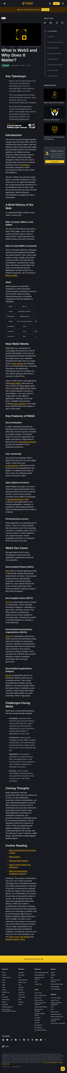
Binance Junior (22, 982)
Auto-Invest (21, 994)
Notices (4, 1002)
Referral (53, 975)
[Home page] (27, 3)
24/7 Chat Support (56, 997)
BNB (52, 977)
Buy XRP (37, 1022)
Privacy (4, 989)
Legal (3, 985)
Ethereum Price (39, 1000)
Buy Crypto (21, 975)
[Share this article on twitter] (45, 23)
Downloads (5, 1004)
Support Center (55, 1000)
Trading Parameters (56, 1014)
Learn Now (45, 9)
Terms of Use (47, 1062)
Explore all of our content (33, 959)
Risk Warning (5, 999)
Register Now (54, 161)
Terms (3, 987)
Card (19, 985)
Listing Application (39, 975)
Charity (20, 1004)
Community (5, 997)
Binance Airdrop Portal (57, 1016)
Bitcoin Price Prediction (41, 1007)
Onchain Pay (38, 984)
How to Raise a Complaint (58, 1023)
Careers (4, 975)
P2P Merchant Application (42, 972)
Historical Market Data (57, 984)
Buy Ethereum (38, 1027)
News (3, 980)
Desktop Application (7, 1007)
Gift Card (20, 989)
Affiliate (53, 972)
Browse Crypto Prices (40, 995)
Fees (52, 1007)
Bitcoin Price (38, 997)
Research (21, 1002)
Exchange (21, 972)
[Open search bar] (49, 3)
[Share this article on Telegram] (56, 23)
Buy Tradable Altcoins (40, 1030)
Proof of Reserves (56, 989)
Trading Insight (55, 986)
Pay (19, 977)
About (3, 972)
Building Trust (5, 992)
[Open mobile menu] (63, 3)
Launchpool (21, 992)
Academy (20, 987)
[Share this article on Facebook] (51, 23)
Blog (3, 994)
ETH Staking (21, 997)
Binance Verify (55, 1012)
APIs (52, 1009)
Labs (36, 981)
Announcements (6, 977)
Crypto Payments (23, 980)
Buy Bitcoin (38, 1017)
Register (56, 3)
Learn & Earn (38, 993)
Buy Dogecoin (38, 1025)
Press (3, 982)
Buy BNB (37, 1020)
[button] (63, 3)
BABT (20, 999)
